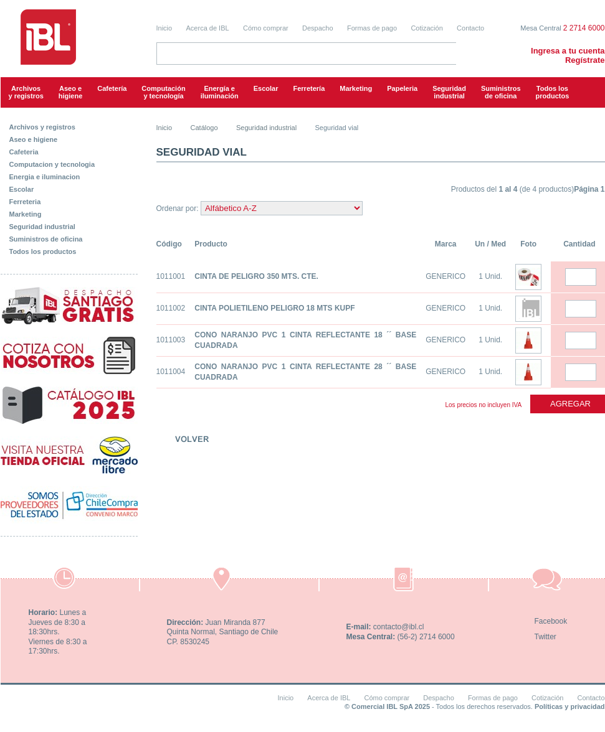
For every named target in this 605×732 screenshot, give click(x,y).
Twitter (545, 636)
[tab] (69, 124)
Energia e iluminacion (44, 177)
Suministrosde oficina (501, 92)
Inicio (164, 28)
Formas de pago (372, 28)
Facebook (551, 621)
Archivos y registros (26, 92)
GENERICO (445, 276)
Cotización (426, 28)
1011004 (171, 371)
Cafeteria (24, 152)
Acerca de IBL (207, 28)
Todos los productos (552, 92)
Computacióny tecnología (163, 92)
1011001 (171, 276)
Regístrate (585, 60)
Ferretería (309, 88)
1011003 (171, 340)
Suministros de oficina (46, 239)
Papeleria (402, 88)
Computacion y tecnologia (52, 164)
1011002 (171, 308)
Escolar (266, 88)
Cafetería (111, 88)
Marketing (356, 88)
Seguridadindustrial (449, 92)
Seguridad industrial (42, 226)
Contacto (470, 28)
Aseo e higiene (71, 92)
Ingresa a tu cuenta (567, 50)
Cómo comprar (265, 28)
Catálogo (204, 127)
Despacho (317, 28)
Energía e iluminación (220, 92)
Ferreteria (25, 201)
